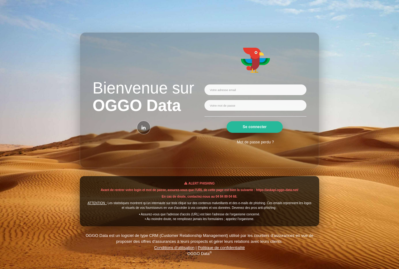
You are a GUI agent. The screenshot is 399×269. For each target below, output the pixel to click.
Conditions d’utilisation (174, 247)
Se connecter (255, 127)
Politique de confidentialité (221, 247)
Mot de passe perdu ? (255, 142)
